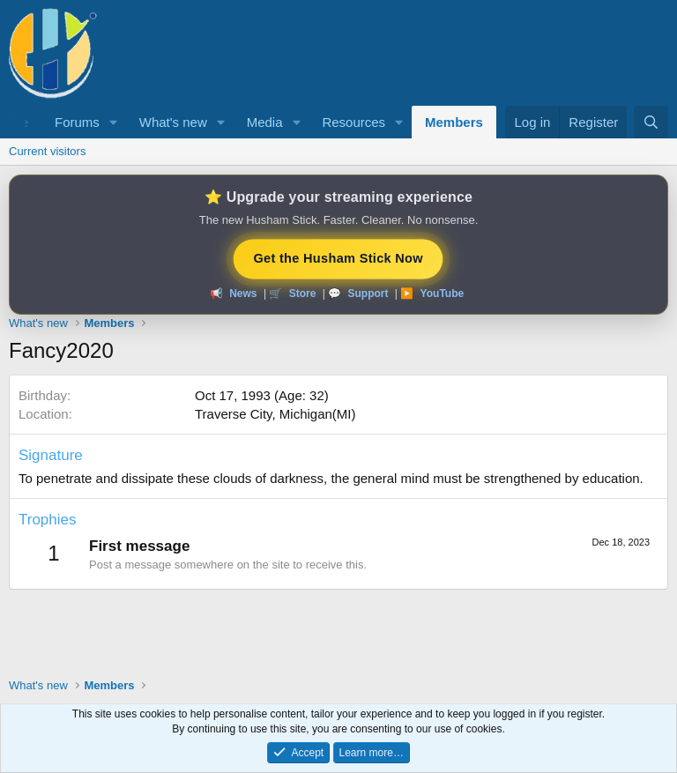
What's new (173, 122)
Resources (353, 122)
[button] (113, 122)
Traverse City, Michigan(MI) (275, 413)
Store (302, 293)
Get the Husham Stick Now (338, 257)
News (243, 293)
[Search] (651, 122)
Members (454, 122)
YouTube (442, 293)
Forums (77, 122)
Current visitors (47, 151)
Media (265, 122)
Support (367, 293)
